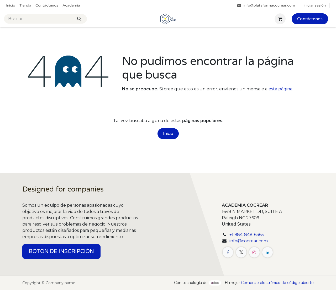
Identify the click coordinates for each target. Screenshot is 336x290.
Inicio (168, 133)
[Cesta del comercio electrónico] (280, 18)
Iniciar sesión (314, 5)
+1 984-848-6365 (246, 234)
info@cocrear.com (248, 240)
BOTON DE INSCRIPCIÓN (61, 251)
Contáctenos (310, 18)
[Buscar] (79, 19)
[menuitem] (10, 5)
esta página (280, 88)
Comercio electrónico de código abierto (277, 282)
